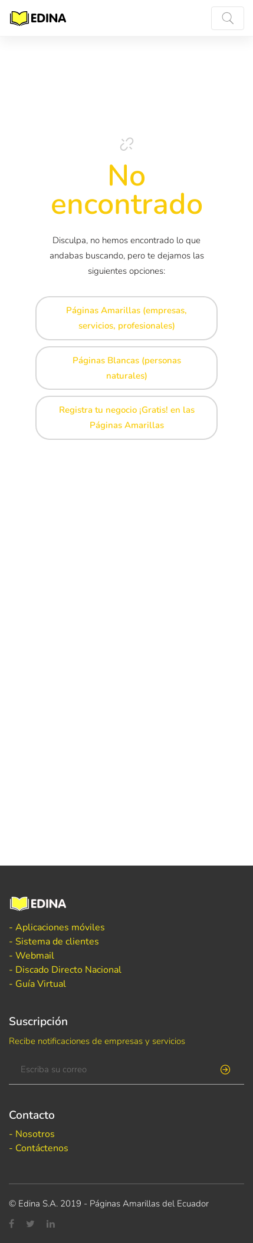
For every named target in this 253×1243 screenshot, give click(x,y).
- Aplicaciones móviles (57, 927)
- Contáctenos (38, 1148)
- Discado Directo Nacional (65, 969)
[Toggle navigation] (227, 18)
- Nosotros (32, 1134)
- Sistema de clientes (54, 941)
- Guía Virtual (37, 983)
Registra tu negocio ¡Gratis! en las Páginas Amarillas (127, 417)
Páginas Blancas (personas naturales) (127, 368)
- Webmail (31, 955)
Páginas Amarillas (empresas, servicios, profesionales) (126, 318)
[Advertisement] (126, 572)
